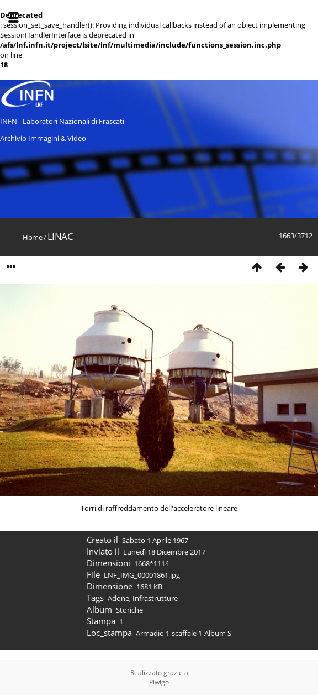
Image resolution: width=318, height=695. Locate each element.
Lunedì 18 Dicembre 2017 (164, 552)
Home (32, 237)
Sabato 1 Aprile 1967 (155, 540)
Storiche (129, 610)
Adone (118, 598)
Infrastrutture (155, 598)
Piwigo (159, 682)
